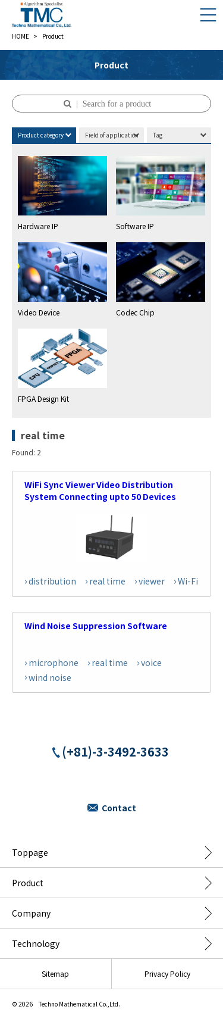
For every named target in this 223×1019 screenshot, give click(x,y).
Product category (41, 134)
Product (27, 883)
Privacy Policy (167, 973)
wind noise (50, 677)
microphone (53, 662)
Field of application (112, 134)
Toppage (30, 852)
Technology (35, 943)
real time (107, 581)
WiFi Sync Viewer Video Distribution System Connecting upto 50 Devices (100, 490)
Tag (157, 134)
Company (31, 913)
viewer (152, 581)
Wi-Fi (188, 581)
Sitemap (55, 973)
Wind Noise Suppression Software (95, 626)
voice (151, 662)
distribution (52, 581)
